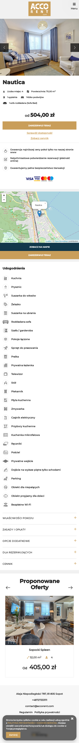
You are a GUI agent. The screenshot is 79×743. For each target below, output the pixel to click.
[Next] (70, 588)
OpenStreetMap (61, 241)
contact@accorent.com (39, 706)
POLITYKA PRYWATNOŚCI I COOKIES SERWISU (32, 723)
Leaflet (48, 241)
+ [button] (4, 195)
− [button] (4, 200)
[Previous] (8, 588)
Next (74, 47)
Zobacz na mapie (39, 247)
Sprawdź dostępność (39, 133)
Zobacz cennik (40, 138)
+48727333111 (39, 700)
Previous (4, 47)
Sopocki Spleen (39, 649)
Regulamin (26, 712)
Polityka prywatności (47, 712)
